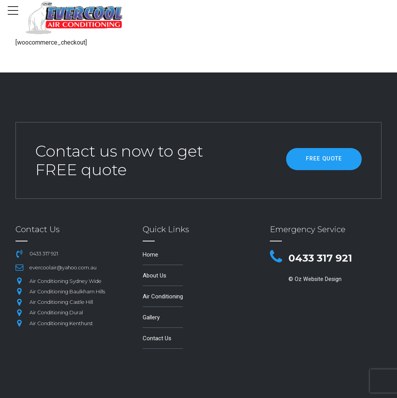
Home (151, 254)
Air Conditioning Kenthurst (62, 323)
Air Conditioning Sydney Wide (66, 281)
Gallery (152, 316)
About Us (155, 275)
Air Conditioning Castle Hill (62, 302)
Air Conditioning (164, 296)
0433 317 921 (325, 257)
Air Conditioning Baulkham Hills (68, 291)
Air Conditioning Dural (57, 312)
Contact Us (157, 337)
